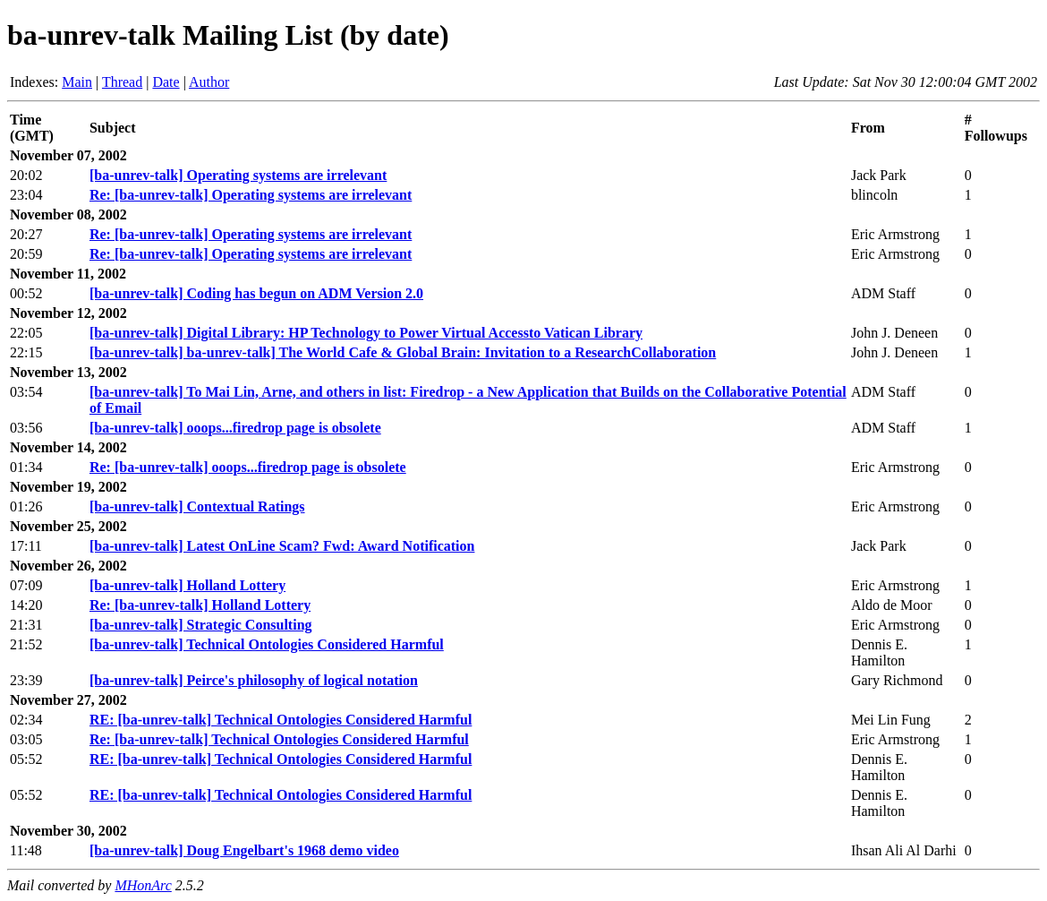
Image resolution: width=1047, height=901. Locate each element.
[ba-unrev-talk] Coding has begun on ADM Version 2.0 (256, 293)
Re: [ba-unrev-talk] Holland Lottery (200, 605)
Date (165, 82)
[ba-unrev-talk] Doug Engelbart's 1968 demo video (244, 850)
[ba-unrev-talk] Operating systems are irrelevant (238, 175)
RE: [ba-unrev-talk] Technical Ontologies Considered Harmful (280, 719)
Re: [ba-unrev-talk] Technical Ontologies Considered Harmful (279, 739)
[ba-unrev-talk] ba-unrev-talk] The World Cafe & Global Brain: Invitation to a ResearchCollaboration (402, 352)
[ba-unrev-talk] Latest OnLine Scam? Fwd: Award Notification (282, 545)
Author (209, 82)
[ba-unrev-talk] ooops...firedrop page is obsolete (235, 427)
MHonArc (143, 885)
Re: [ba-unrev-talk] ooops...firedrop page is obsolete (247, 467)
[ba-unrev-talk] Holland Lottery (187, 585)
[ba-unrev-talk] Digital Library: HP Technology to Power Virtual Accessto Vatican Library (366, 332)
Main (77, 82)
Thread (122, 82)
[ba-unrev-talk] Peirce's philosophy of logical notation (253, 680)
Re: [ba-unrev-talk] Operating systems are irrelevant (250, 194)
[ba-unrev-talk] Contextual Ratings (197, 506)
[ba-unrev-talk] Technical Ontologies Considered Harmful (266, 644)
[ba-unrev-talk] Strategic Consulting (200, 624)
